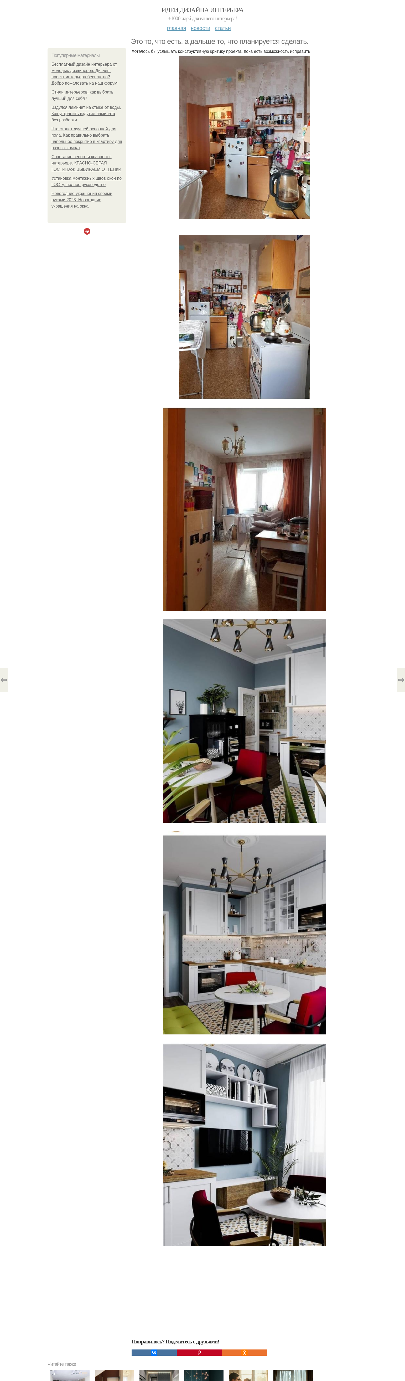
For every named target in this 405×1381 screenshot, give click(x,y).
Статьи (223, 28)
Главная (176, 28)
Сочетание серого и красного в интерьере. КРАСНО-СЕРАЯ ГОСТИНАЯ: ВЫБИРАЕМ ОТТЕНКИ (86, 163)
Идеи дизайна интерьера (203, 10)
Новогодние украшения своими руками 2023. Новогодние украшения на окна (81, 199)
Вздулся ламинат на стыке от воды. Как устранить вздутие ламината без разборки (86, 113)
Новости (200, 28)
